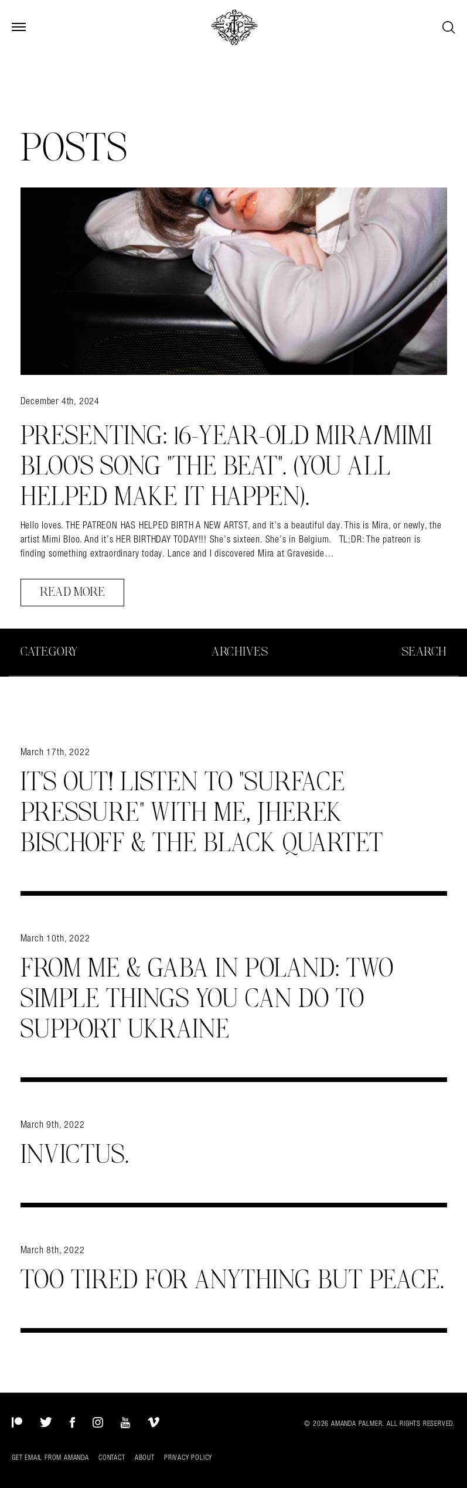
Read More (72, 592)
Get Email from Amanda (50, 1457)
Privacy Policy (188, 1457)
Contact (111, 1457)
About (145, 1457)
